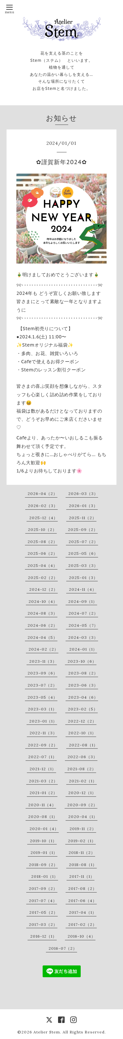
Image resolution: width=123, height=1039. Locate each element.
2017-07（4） (43, 900)
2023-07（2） (42, 685)
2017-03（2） (43, 924)
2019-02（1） (82, 840)
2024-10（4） (43, 601)
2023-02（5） (83, 709)
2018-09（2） (43, 864)
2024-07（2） (83, 613)
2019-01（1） (44, 852)
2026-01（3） (83, 505)
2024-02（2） (43, 649)
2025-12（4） (43, 517)
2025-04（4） (42, 565)
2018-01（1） (44, 876)
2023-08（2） (83, 673)
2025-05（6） (83, 553)
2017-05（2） (43, 912)
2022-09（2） (43, 744)
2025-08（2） (42, 541)
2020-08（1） (42, 816)
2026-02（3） (43, 505)
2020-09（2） (82, 804)
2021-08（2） (81, 768)
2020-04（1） (82, 816)
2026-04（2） (42, 493)
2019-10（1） (43, 840)
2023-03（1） (42, 709)
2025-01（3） (83, 577)
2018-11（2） (82, 852)
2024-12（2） (43, 589)
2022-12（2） (82, 721)
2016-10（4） (81, 936)
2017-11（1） (81, 876)
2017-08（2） (82, 888)
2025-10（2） (42, 529)
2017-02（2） (82, 924)
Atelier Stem (46, 1032)
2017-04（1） (82, 912)
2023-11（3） (43, 661)
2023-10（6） (82, 661)
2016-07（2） (63, 948)
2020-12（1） (82, 792)
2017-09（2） (43, 888)
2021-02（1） (83, 780)
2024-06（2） (42, 625)
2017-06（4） (82, 900)
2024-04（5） (42, 637)
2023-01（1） (43, 721)
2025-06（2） (42, 553)
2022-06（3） (82, 756)
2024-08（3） (42, 613)
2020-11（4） (42, 804)
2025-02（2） (43, 577)
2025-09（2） (83, 529)
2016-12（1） (43, 936)
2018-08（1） (83, 864)
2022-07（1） (42, 756)
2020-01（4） (44, 828)
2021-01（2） (43, 792)
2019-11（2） (83, 828)
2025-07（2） (83, 541)
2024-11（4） (82, 589)
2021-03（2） (43, 780)
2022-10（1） (82, 732)
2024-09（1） (82, 601)
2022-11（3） (43, 732)
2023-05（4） (42, 697)
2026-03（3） (83, 493)
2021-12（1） (43, 768)
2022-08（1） (83, 744)
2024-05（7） (83, 625)
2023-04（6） (83, 697)
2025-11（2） (82, 517)
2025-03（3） (83, 565)
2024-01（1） (83, 649)
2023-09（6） (42, 673)
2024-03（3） (83, 637)
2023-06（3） (83, 685)
